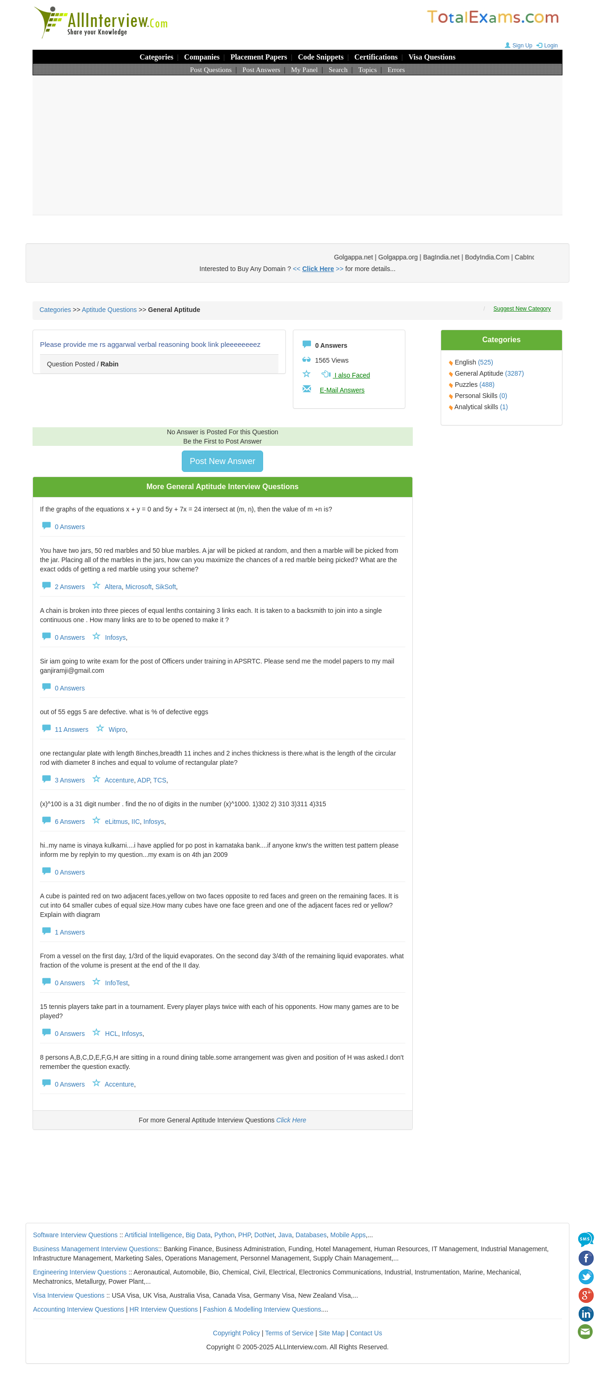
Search (338, 69)
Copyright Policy (236, 1333)
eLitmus (116, 821)
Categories (156, 57)
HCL (111, 1033)
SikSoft (165, 586)
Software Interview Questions (75, 1235)
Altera (113, 586)
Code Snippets (321, 57)
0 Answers (62, 527)
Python (224, 1235)
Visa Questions (432, 57)
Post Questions (211, 69)
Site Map (331, 1333)
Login (546, 45)
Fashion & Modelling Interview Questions (262, 1309)
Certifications (375, 57)
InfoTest (116, 983)
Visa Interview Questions (69, 1295)
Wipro (117, 729)
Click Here (291, 1120)
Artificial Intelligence (153, 1235)
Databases (311, 1235)
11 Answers (64, 729)
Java (285, 1235)
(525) (485, 362)
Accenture (119, 780)
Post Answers (261, 69)
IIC (136, 821)
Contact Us (366, 1333)
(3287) (514, 373)
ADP (143, 780)
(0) (503, 395)
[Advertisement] (297, 145)
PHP (244, 1235)
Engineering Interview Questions (80, 1272)
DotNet (264, 1235)
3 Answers (62, 780)
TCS (159, 780)
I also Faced (345, 375)
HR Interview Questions (164, 1309)
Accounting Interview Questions (78, 1309)
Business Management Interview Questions (95, 1249)
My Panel (304, 69)
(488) (487, 384)
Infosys (115, 637)
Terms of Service (289, 1333)
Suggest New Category (522, 308)
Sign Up (517, 45)
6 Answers (62, 821)
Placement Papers (259, 57)
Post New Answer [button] (222, 461)
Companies (201, 57)
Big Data (198, 1235)
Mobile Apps (347, 1235)
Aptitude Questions (109, 309)
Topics (367, 69)
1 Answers (62, 932)
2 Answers (62, 586)
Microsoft (139, 586)
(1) (504, 407)
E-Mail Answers (342, 390)
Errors (396, 69)
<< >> (318, 268)
